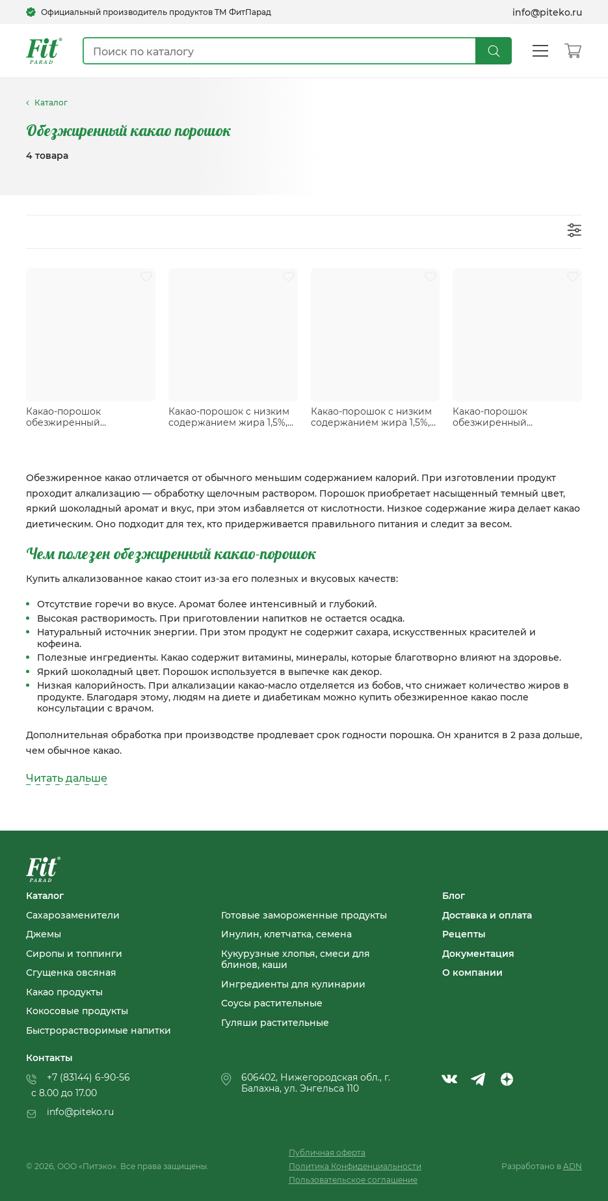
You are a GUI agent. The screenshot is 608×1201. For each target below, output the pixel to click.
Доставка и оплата (487, 915)
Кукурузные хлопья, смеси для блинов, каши (295, 959)
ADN (572, 1166)
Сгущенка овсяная (71, 972)
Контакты (49, 1058)
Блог (453, 896)
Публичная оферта (327, 1152)
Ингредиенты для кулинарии (293, 984)
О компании (472, 972)
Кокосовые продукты (77, 1011)
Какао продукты (64, 992)
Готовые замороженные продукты (304, 915)
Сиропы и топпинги (74, 953)
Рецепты (464, 934)
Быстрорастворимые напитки (98, 1030)
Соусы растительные (272, 1003)
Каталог (45, 896)
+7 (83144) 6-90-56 (88, 1077)
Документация (478, 953)
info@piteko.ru (547, 12)
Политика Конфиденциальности (355, 1166)
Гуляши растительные (275, 1022)
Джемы (43, 934)
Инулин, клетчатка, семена (286, 934)
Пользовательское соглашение (353, 1180)
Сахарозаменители (73, 915)
